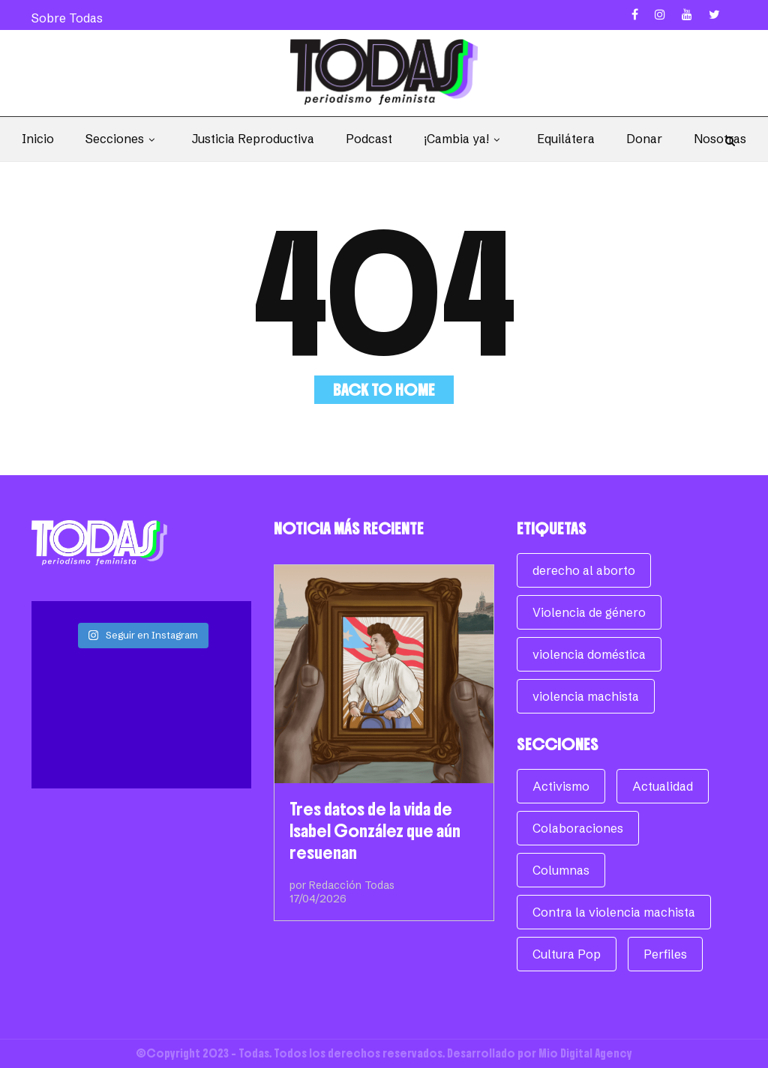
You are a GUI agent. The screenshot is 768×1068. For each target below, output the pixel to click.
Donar (644, 138)
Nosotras (720, 138)
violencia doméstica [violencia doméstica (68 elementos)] (589, 654)
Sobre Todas (67, 17)
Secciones (123, 138)
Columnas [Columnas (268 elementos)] (561, 870)
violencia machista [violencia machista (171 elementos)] (585, 696)
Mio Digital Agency (585, 1053)
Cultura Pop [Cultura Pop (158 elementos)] (566, 954)
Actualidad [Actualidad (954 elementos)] (662, 786)
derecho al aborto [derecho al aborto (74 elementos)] (583, 570)
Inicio (38, 138)
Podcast (369, 138)
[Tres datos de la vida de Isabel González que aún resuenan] (383, 674)
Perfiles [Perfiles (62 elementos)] (665, 954)
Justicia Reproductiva (253, 138)
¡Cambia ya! (465, 138)
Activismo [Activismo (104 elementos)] (561, 786)
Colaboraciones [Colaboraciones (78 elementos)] (577, 828)
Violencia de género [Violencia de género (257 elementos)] (589, 612)
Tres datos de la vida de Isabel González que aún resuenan (375, 830)
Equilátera (566, 138)
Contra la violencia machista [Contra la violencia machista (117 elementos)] (613, 912)
